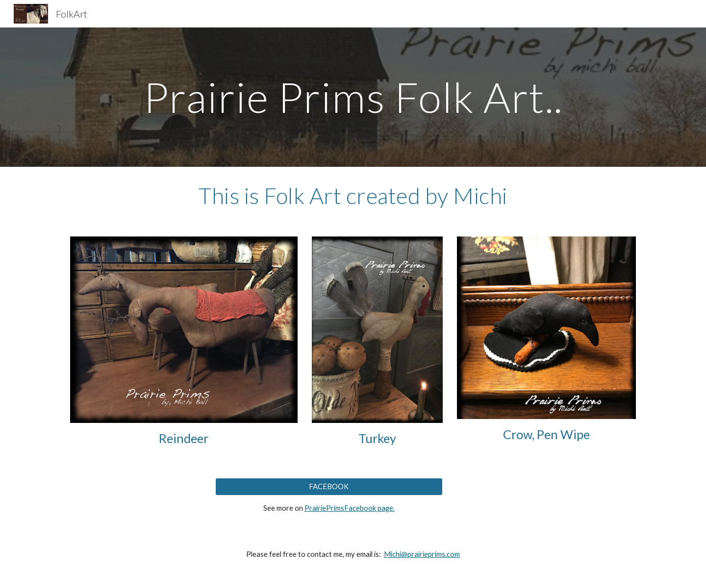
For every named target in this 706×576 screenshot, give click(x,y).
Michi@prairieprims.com (422, 554)
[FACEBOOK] (329, 486)
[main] (353, 97)
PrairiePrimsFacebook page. (349, 508)
